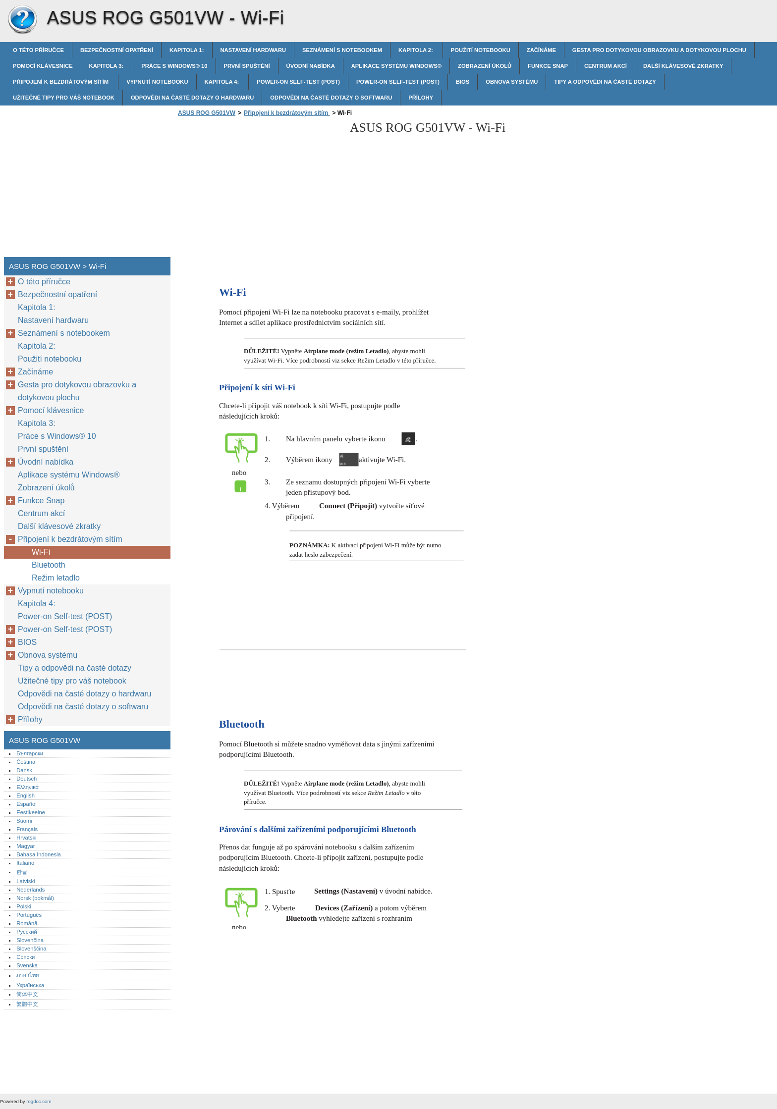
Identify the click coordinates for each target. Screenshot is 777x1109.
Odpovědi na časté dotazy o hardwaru (192, 98)
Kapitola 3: (107, 66)
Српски (25, 957)
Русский (26, 932)
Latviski (25, 881)
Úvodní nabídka (310, 66)
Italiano (25, 863)
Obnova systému (512, 82)
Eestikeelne (30, 812)
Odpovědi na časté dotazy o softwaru (331, 98)
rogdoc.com (38, 1101)
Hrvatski (26, 838)
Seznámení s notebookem (342, 50)
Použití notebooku (480, 50)
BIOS (462, 82)
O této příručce (38, 50)
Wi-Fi (41, 552)
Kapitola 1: (186, 50)
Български (29, 753)
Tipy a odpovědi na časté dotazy (605, 82)
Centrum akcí (605, 66)
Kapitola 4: (223, 82)
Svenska (27, 965)
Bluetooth (49, 565)
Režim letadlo (56, 578)
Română (26, 923)
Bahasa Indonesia (38, 854)
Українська (30, 985)
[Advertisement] (258, 189)
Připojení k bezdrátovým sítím (61, 82)
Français (27, 829)
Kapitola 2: (416, 50)
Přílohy (420, 98)
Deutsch (26, 779)
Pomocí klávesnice (43, 66)
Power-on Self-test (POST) (298, 82)
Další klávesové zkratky (683, 66)
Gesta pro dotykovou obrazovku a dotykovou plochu (659, 50)
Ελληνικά (27, 787)
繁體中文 (27, 1004)
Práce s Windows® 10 (174, 66)
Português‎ (29, 915)
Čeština (25, 762)
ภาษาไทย (27, 975)
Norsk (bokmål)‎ (35, 898)
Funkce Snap (548, 66)
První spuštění (247, 66)
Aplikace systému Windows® (396, 66)
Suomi (24, 821)
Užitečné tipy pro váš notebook (63, 98)
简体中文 (27, 994)
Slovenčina (30, 940)
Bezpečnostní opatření (116, 50)
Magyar (25, 846)
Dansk (24, 770)
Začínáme (541, 50)
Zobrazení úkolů (484, 66)
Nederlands (30, 890)
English (25, 795)
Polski (23, 906)
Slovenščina (31, 948)
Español (26, 804)
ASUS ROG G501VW (22, 20)
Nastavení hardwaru (253, 50)
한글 (21, 872)
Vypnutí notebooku (157, 82)
